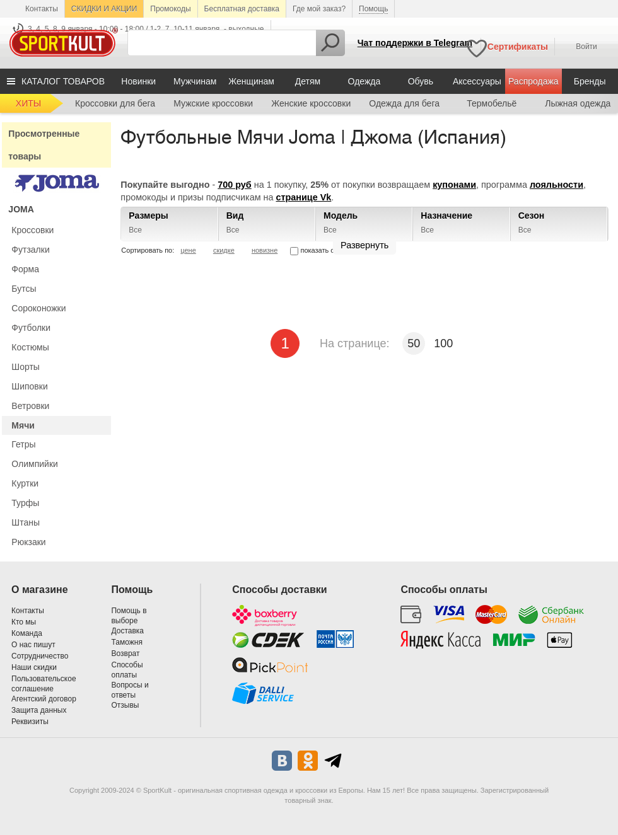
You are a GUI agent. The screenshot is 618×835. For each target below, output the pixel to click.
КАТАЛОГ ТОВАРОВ (63, 81)
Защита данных (38, 710)
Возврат (125, 653)
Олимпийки (34, 464)
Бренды (590, 81)
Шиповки (29, 386)
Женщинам (251, 81)
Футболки (30, 328)
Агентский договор (43, 698)
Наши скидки (34, 667)
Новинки (138, 81)
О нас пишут (33, 644)
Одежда (364, 81)
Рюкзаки (28, 542)
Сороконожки (38, 308)
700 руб (235, 185)
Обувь (420, 81)
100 (443, 343)
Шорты (25, 367)
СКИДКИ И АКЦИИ (104, 8)
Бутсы (23, 289)
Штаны (25, 522)
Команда (26, 633)
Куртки (24, 483)
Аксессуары (477, 81)
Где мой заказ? (319, 8)
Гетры (23, 444)
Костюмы (30, 347)
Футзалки (30, 250)
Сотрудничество (39, 656)
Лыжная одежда (577, 103)
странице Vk (303, 197)
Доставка (127, 630)
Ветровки (30, 406)
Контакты (41, 8)
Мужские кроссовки (213, 103)
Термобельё (491, 103)
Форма (25, 269)
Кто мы (23, 622)
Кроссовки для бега (115, 103)
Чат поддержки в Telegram (415, 43)
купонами (454, 185)
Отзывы (125, 705)
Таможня (126, 642)
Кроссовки (32, 230)
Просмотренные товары (43, 145)
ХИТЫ (28, 103)
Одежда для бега (404, 103)
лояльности (556, 185)
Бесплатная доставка (241, 8)
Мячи (23, 425)
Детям (307, 81)
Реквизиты (30, 721)
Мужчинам (194, 81)
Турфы (25, 503)
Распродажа (533, 81)
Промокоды (170, 8)
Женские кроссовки (311, 103)
